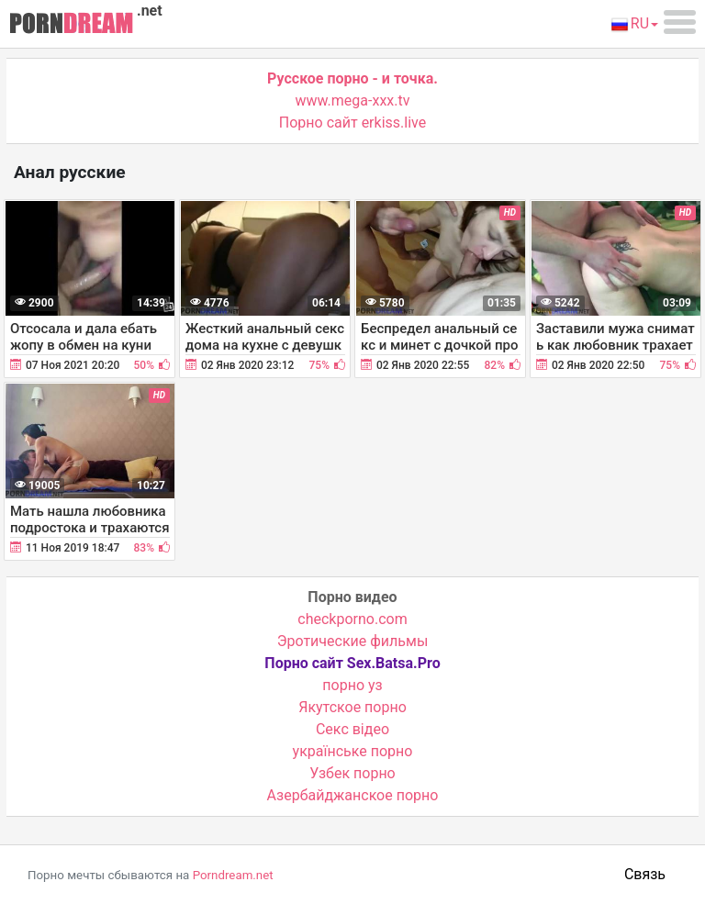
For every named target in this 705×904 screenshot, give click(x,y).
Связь (645, 874)
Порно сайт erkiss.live (352, 122)
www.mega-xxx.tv (353, 100)
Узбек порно (352, 773)
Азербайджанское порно (353, 795)
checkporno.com (352, 619)
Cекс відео (352, 729)
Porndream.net (233, 875)
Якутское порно (352, 707)
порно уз (352, 685)
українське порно (353, 751)
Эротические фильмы (353, 641)
